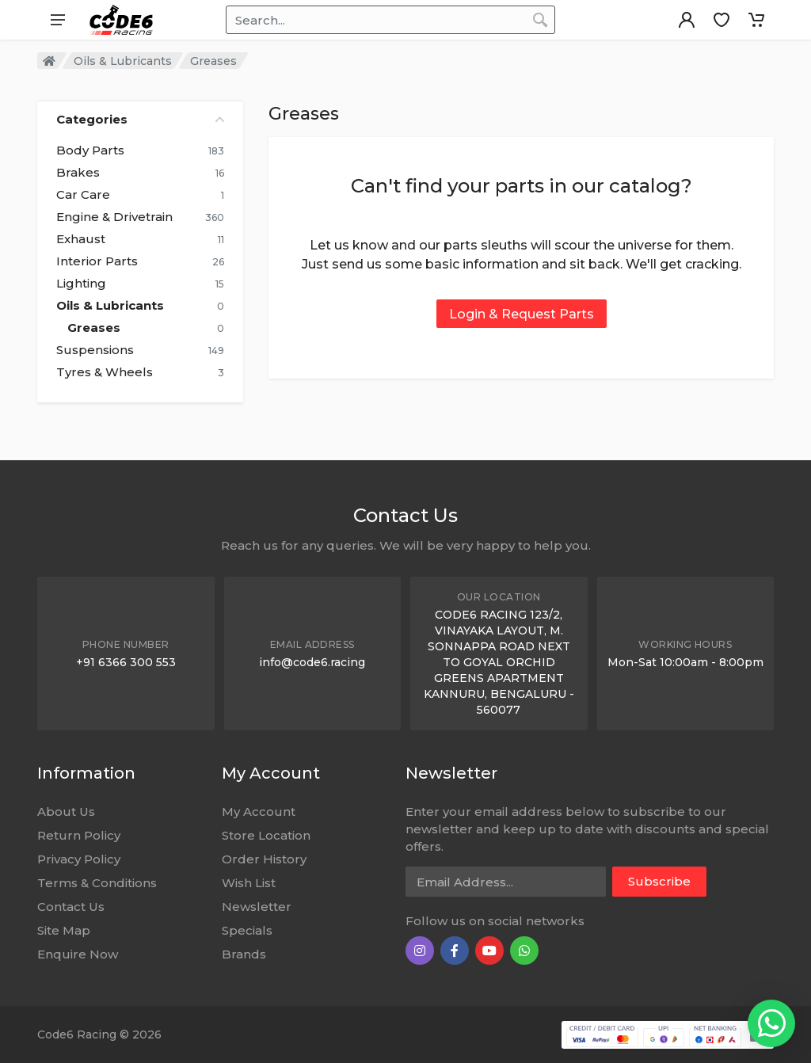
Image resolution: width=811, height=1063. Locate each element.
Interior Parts (97, 261)
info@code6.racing (312, 662)
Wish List (249, 882)
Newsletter (256, 906)
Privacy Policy (78, 859)
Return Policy (78, 835)
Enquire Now (77, 954)
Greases (93, 328)
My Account (258, 811)
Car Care (83, 195)
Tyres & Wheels (104, 372)
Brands (244, 954)
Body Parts (90, 150)
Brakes (78, 173)
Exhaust (80, 239)
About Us (66, 811)
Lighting (81, 283)
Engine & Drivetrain (114, 217)
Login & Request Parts (521, 314)
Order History (264, 859)
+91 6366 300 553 (126, 662)
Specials (247, 930)
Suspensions (95, 350)
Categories (140, 119)
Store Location (266, 835)
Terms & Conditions (97, 882)
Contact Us (71, 906)
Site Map (63, 930)
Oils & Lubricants (123, 61)
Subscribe (659, 881)
